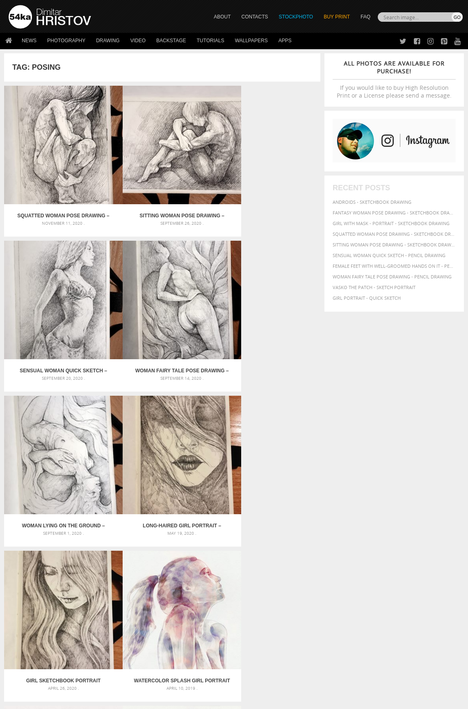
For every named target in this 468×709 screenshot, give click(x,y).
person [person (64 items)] (343, 548)
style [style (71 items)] (360, 555)
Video (138, 40)
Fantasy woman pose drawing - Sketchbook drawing (394, 213)
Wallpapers (251, 40)
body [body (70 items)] (388, 525)
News (29, 40)
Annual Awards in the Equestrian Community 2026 (224, 517)
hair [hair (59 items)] (416, 533)
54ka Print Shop (27, 611)
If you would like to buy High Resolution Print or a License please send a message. (394, 79)
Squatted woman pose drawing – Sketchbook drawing (43, 176)
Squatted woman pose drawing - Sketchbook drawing (394, 234)
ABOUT (222, 17)
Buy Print (337, 17)
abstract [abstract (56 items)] (327, 517)
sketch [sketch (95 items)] (328, 555)
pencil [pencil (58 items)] (445, 541)
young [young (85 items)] (326, 562)
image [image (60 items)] (367, 541)
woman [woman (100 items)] (417, 555)
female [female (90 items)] (349, 533)
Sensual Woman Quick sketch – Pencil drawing (202, 176)
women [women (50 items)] (437, 555)
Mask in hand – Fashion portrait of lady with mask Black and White (81, 527)
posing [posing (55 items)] (413, 548)
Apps (285, 40)
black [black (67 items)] (373, 525)
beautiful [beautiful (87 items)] (331, 525)
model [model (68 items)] (396, 541)
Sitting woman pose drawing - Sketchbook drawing (394, 245)
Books (129, 631)
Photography (66, 40)
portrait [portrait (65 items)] (381, 548)
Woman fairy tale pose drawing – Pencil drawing (281, 176)
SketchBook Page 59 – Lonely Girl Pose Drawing (202, 407)
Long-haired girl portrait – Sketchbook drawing (123, 292)
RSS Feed (179, 681)
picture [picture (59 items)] (361, 548)
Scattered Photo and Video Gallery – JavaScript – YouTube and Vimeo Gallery (81, 517)
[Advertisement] (236, 469)
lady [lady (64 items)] (380, 541)
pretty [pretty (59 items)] (429, 548)
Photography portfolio (38, 631)
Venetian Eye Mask (142, 681)
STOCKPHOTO (296, 17)
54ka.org (76, 700)
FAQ (365, 17)
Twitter (253, 611)
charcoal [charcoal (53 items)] (406, 526)
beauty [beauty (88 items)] (355, 525)
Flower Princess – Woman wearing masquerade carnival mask (81, 556)
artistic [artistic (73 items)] (361, 517)
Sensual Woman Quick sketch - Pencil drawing (389, 255)
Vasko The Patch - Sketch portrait (374, 287)
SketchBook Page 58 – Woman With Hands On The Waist (280, 407)
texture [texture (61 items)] (377, 555)
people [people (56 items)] (325, 548)
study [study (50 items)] (346, 555)
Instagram (255, 632)
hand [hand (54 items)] (428, 533)
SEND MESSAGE (396, 627)
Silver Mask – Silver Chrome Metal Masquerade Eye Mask (79, 546)
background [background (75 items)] (414, 516)
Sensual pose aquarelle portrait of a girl (122, 407)
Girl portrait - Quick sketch (367, 298)
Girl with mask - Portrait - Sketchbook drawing (391, 223)
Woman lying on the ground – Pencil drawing (44, 292)
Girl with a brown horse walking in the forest (221, 536)
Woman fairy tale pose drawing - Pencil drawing (392, 277)
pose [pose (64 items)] (398, 548)
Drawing (108, 40)
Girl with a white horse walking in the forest (219, 527)
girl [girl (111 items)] (383, 533)
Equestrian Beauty (94, 681)
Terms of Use (121, 700)
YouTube (253, 654)
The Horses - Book (30, 641)
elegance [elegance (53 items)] (327, 533)
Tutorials (210, 40)
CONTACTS (255, 17)
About (128, 611)
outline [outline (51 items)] (413, 541)
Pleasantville (180, 546)
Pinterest (254, 643)
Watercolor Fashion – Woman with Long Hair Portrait (43, 407)
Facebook (254, 622)
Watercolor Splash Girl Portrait (281, 292)
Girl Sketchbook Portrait (202, 292)
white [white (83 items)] (396, 555)
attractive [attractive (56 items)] (384, 517)
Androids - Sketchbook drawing (372, 202)
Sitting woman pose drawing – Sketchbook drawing (122, 176)
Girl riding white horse (192, 556)
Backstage (171, 40)
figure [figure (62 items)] (368, 533)
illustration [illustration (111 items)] (338, 541)
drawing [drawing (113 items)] (432, 525)
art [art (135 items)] (344, 516)
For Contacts (137, 652)
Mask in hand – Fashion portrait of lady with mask (73, 536)
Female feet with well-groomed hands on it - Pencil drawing (394, 266)
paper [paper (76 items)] (429, 541)
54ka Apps (19, 652)
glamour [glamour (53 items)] (401, 533)
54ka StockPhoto (29, 621)
